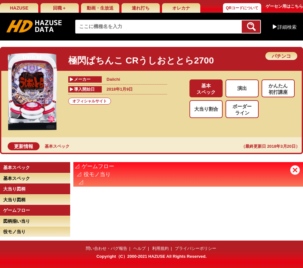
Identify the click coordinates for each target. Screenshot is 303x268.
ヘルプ (139, 248)
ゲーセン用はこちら (284, 6)
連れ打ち (141, 8)
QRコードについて (242, 8)
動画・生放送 (100, 8)
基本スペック (57, 146)
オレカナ (181, 8)
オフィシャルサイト (89, 101)
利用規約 (160, 248)
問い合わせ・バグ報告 (106, 248)
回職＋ (59, 8)
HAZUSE (19, 8)
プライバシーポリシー (195, 248)
